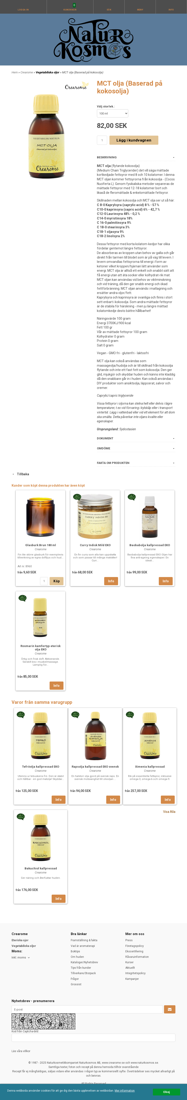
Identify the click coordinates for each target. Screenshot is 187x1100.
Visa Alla (169, 812)
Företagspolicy (134, 946)
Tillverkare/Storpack (83, 973)
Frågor (75, 979)
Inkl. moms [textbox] (19, 957)
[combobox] (21, 957)
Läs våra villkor (21, 1051)
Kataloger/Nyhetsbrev (84, 962)
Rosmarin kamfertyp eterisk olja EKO (40, 647)
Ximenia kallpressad (150, 766)
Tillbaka (20, 474)
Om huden (77, 956)
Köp (56, 581)
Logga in (23, 10)
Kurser (129, 962)
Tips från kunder (81, 967)
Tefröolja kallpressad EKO (40, 766)
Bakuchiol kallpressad (41, 868)
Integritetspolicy (135, 973)
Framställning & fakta (84, 940)
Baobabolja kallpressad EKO (149, 545)
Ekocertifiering (134, 951)
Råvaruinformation (137, 956)
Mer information (125, 1090)
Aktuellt (130, 967)
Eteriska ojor (20, 940)
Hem (15, 72)
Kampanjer (132, 979)
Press (129, 940)
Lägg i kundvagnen (133, 140)
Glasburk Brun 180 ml (40, 545)
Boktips (75, 951)
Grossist (76, 984)
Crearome (27, 72)
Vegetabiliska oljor (48, 72)
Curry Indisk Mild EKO (95, 545)
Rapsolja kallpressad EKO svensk (95, 766)
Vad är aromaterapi (83, 946)
